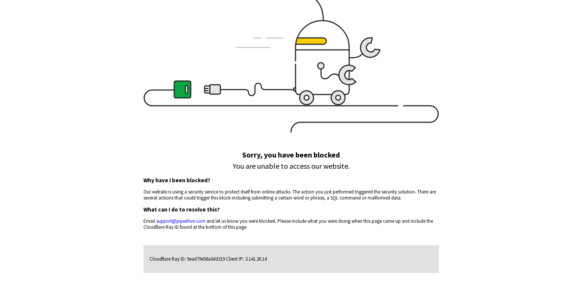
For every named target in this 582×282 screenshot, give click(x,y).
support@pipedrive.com (180, 221)
